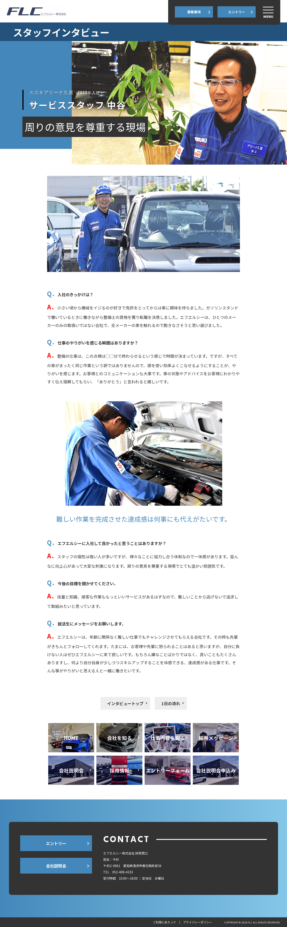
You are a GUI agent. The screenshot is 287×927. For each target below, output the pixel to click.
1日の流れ (170, 703)
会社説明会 (56, 866)
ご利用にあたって (164, 922)
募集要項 (194, 11)
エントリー (236, 11)
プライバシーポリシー (197, 922)
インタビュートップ (125, 703)
